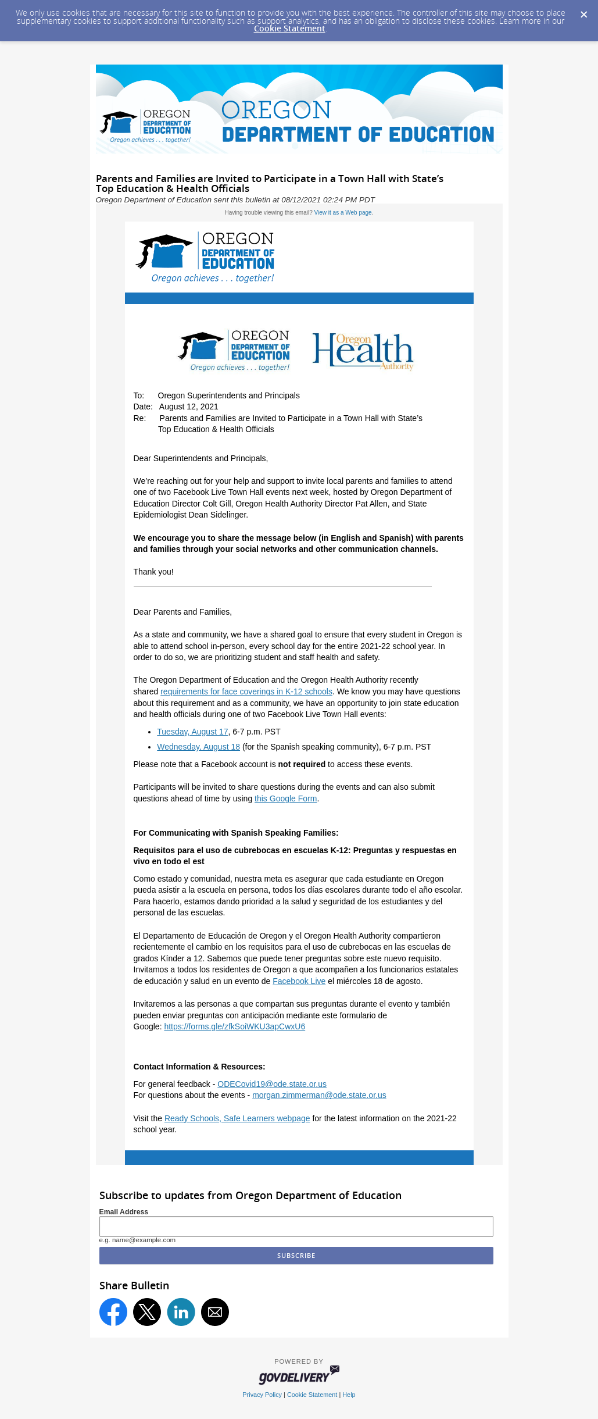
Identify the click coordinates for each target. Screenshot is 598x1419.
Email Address (124, 1212)
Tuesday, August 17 (192, 731)
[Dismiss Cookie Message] (583, 11)
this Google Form (286, 798)
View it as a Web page (343, 212)
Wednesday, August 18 (198, 746)
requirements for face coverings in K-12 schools (246, 691)
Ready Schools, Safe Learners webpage (237, 1118)
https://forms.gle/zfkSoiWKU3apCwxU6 (234, 1026)
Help (348, 1394)
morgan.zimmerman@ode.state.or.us (319, 1095)
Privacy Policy (262, 1394)
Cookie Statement (289, 28)
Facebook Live (299, 981)
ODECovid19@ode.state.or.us (272, 1084)
